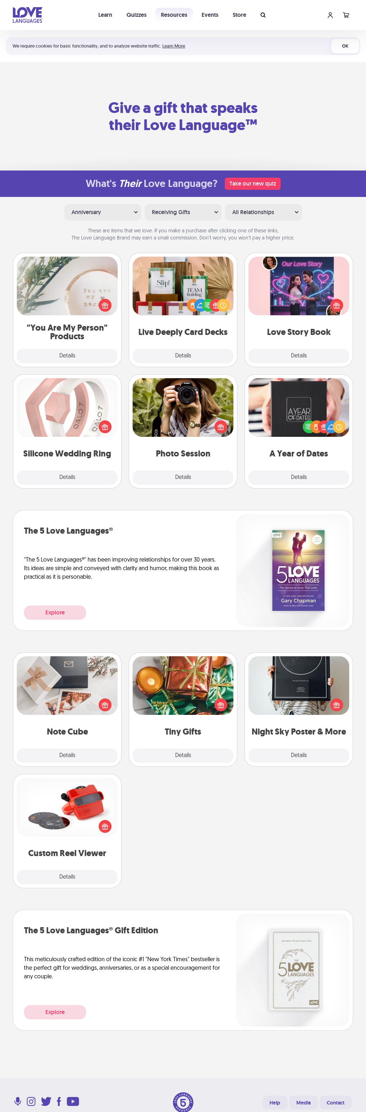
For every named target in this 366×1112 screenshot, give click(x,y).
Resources (174, 15)
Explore (55, 612)
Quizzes (137, 15)
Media (303, 1102)
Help (274, 1102)
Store (239, 15)
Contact (336, 1102)
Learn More (173, 46)
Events (210, 15)
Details (67, 356)
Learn (105, 15)
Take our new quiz (252, 183)
